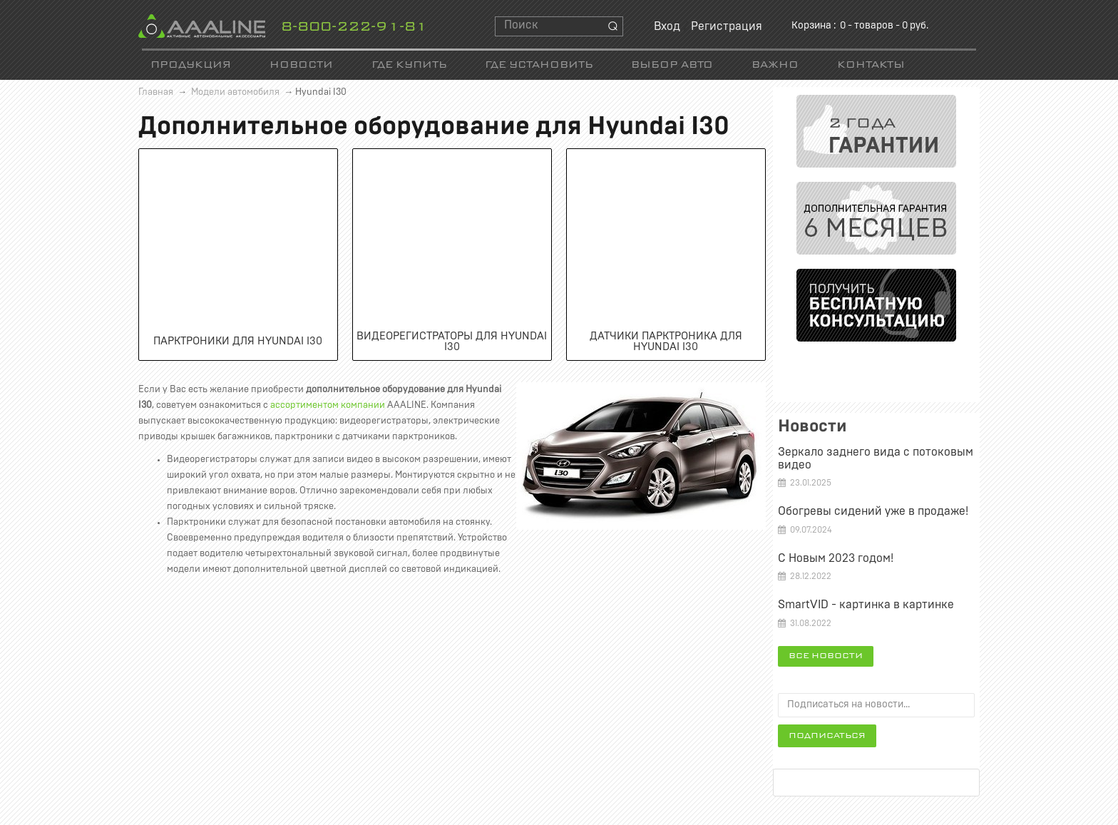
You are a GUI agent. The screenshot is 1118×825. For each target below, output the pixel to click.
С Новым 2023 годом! (835, 558)
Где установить (539, 65)
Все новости (826, 656)
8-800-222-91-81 (354, 27)
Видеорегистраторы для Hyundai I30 (452, 341)
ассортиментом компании (327, 405)
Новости (301, 65)
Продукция (190, 65)
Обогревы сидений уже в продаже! (873, 511)
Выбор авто (672, 65)
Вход (667, 26)
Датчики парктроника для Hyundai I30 (666, 341)
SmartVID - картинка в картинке (866, 604)
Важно (775, 65)
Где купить (408, 65)
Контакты (871, 65)
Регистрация (726, 26)
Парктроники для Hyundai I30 (237, 341)
